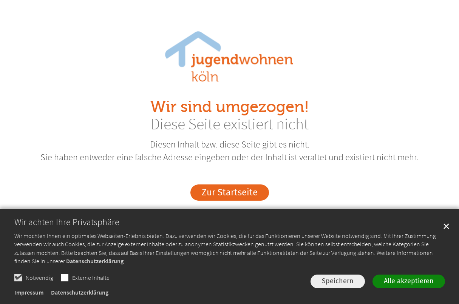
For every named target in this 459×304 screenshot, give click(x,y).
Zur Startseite (230, 192)
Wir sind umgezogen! (229, 107)
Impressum (28, 292)
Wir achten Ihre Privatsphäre (66, 222)
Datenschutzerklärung (95, 261)
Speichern (338, 281)
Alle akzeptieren (409, 281)
